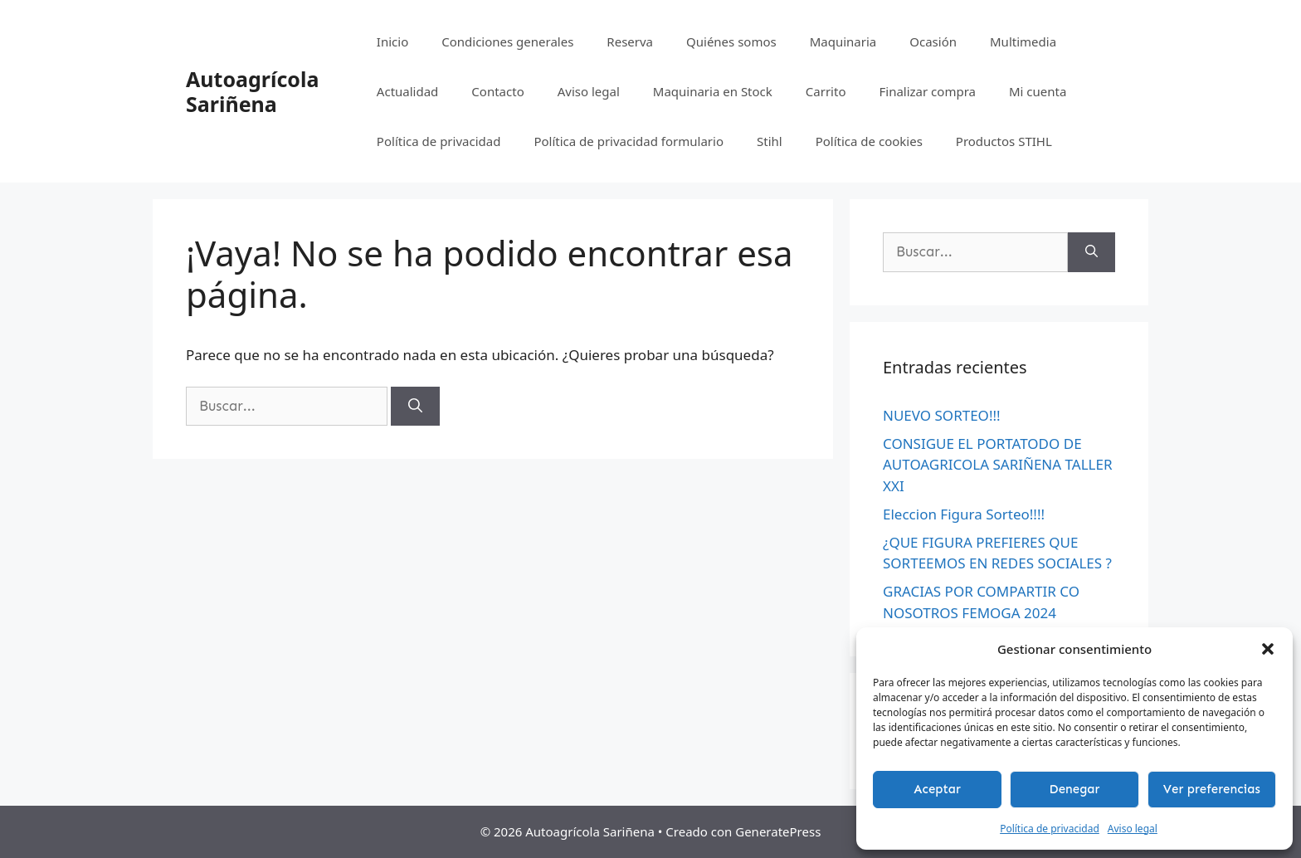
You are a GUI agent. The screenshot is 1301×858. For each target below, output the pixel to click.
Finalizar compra (927, 91)
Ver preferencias (1211, 789)
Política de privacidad (1049, 828)
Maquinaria (843, 41)
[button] (1268, 649)
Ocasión (933, 41)
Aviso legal (1132, 828)
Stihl (769, 141)
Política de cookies (869, 141)
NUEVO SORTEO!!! (942, 415)
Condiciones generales (507, 41)
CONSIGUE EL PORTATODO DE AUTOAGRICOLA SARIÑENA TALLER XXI (998, 464)
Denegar (1075, 789)
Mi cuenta (1037, 91)
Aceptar (937, 789)
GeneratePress (778, 831)
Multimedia (1023, 41)
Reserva (630, 41)
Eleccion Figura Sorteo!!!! (964, 514)
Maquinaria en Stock (712, 91)
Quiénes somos (731, 41)
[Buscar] (415, 407)
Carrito (826, 91)
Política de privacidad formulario (629, 141)
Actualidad (408, 91)
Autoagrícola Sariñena (252, 91)
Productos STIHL (1004, 141)
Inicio (392, 41)
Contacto (497, 91)
